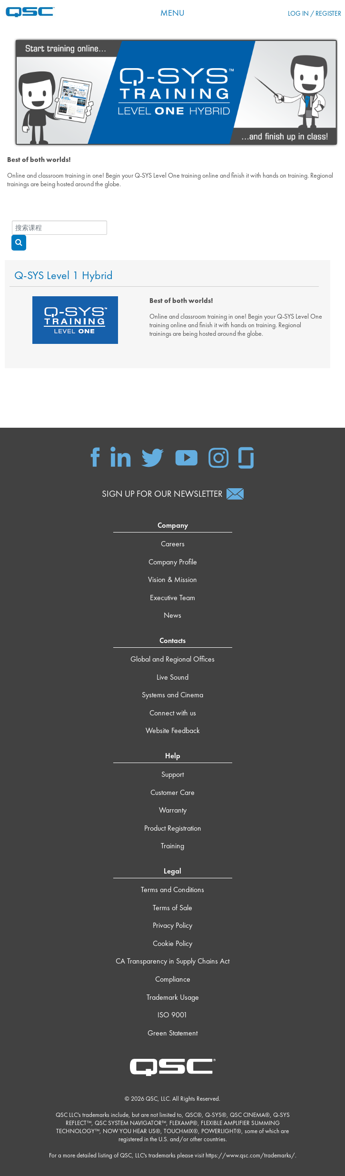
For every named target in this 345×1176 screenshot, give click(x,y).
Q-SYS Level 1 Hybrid (63, 275)
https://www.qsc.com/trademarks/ (250, 1155)
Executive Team (172, 598)
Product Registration (172, 828)
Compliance (172, 979)
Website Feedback (173, 730)
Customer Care (172, 792)
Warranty (173, 810)
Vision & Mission (172, 579)
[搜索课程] (59, 228)
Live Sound (172, 677)
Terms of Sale (172, 908)
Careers (173, 544)
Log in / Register (314, 13)
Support (172, 774)
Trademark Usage (173, 997)
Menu (172, 12)
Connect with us (172, 713)
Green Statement (172, 1033)
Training (172, 846)
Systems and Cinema (172, 695)
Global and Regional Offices (172, 659)
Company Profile (172, 562)
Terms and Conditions (172, 890)
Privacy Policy (172, 925)
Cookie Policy (172, 943)
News (172, 615)
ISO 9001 (172, 1015)
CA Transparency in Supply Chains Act (172, 961)
